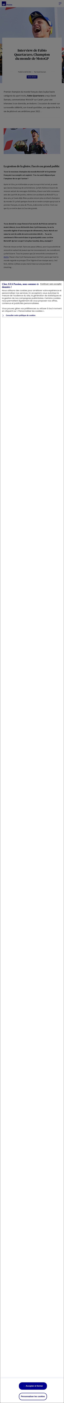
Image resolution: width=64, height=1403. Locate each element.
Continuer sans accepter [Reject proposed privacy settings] (51, 284)
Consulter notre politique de (20, 315)
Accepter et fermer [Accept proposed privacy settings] (34, 1386)
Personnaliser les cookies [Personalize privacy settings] (33, 1396)
